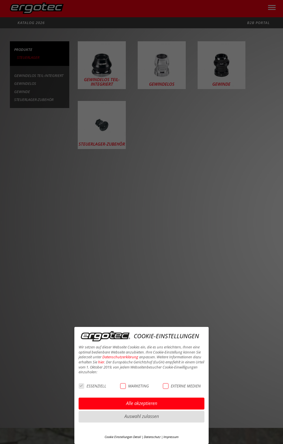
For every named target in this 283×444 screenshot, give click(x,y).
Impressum (171, 437)
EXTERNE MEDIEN (182, 386)
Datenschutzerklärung (120, 357)
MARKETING (134, 386)
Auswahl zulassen (141, 416)
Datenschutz (152, 437)
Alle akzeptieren (141, 403)
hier (101, 362)
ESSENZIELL (92, 386)
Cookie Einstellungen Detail (123, 437)
